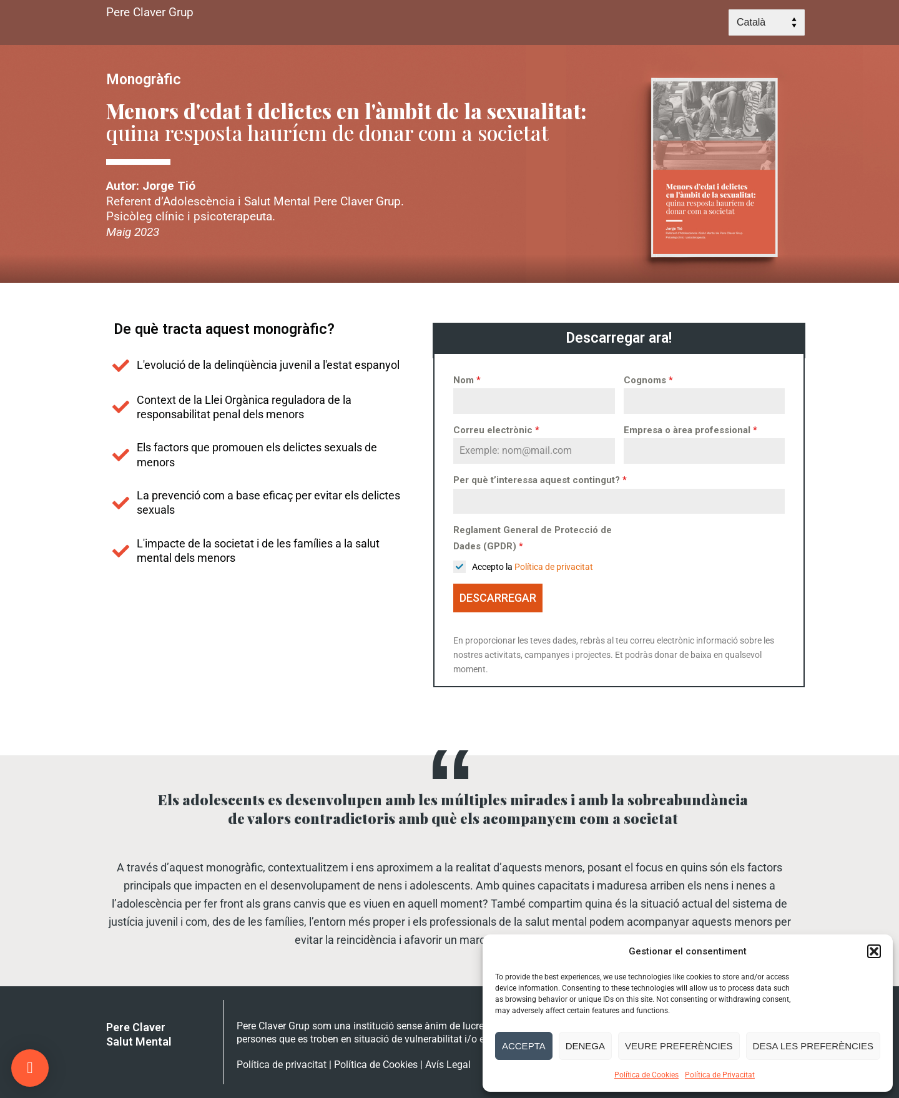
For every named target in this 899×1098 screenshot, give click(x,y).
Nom (467, 380)
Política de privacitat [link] (553, 567)
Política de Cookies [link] (376, 1065)
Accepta (524, 1046)
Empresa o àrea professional (690, 430)
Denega (585, 1046)
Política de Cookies (646, 1075)
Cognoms (648, 380)
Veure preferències (679, 1046)
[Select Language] (767, 22)
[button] (874, 951)
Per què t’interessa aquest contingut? (540, 480)
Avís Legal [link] (448, 1065)
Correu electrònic (496, 430)
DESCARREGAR (497, 597)
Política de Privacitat (720, 1075)
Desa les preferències (813, 1046)
